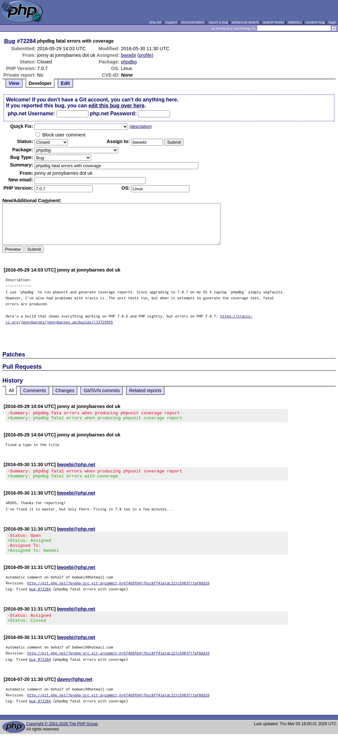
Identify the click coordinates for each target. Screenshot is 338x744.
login (332, 22)
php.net (155, 22)
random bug (315, 22)
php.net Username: (31, 113)
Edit (65, 83)
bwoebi (128, 55)
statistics (295, 22)
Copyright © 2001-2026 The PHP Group (62, 733)
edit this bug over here (116, 105)
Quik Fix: (21, 126)
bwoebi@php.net (76, 466)
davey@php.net (74, 689)
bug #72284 (40, 597)
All (11, 390)
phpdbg (129, 61)
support (171, 22)
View (14, 83)
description (140, 126)
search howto (273, 22)
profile (145, 55)
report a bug (218, 22)
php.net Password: (113, 113)
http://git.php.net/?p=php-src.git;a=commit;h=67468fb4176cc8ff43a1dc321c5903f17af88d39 (118, 591)
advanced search (245, 22)
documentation (193, 22)
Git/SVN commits (102, 390)
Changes (65, 390)
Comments (34, 390)
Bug (10, 41)
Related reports (145, 390)
